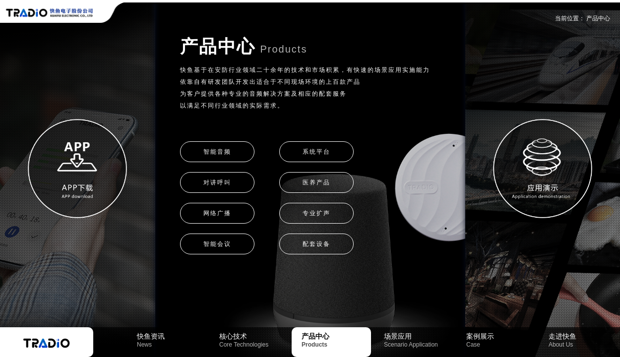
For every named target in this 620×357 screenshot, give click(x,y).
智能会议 (217, 243)
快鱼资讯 (171, 340)
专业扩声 (316, 213)
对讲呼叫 (217, 182)
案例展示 (501, 340)
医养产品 (316, 182)
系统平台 (316, 151)
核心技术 (254, 340)
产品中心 (598, 18)
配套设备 (316, 243)
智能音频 (217, 151)
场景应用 (418, 340)
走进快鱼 (583, 340)
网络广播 (217, 213)
